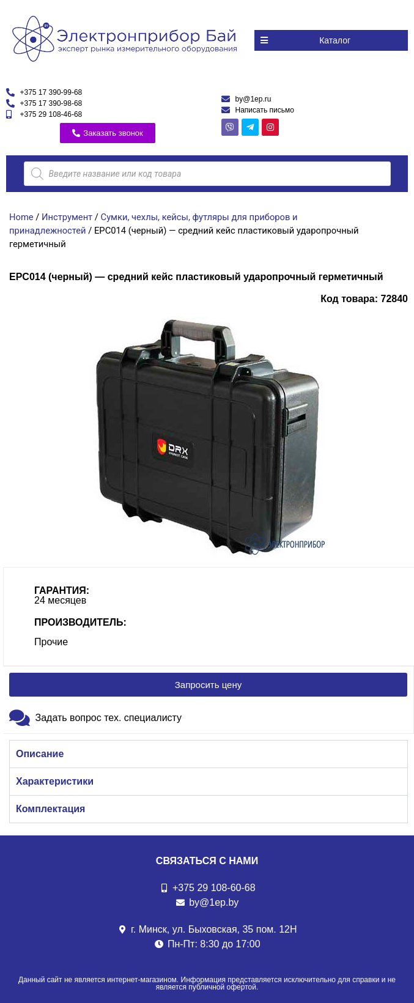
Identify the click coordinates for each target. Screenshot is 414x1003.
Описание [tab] (40, 754)
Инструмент (67, 217)
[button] (331, 40)
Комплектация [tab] (50, 809)
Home (21, 217)
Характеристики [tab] (55, 781)
